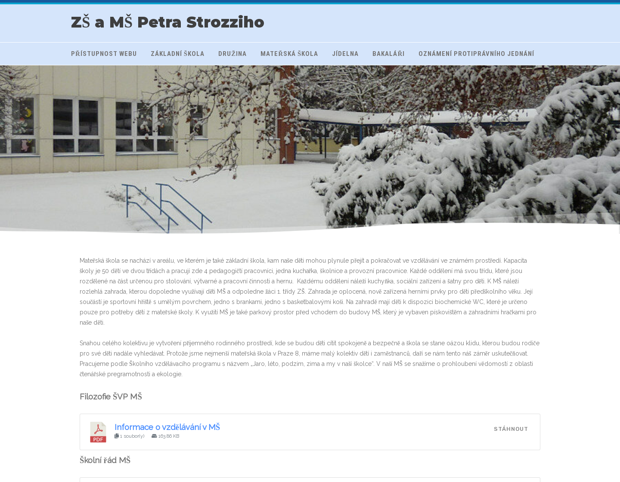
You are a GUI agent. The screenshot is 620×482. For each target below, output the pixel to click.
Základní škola (178, 54)
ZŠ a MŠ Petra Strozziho (167, 22)
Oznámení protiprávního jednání (476, 54)
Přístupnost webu (104, 54)
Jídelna (345, 54)
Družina (232, 54)
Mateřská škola (289, 54)
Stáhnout (511, 429)
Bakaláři (388, 54)
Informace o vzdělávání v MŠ (167, 427)
